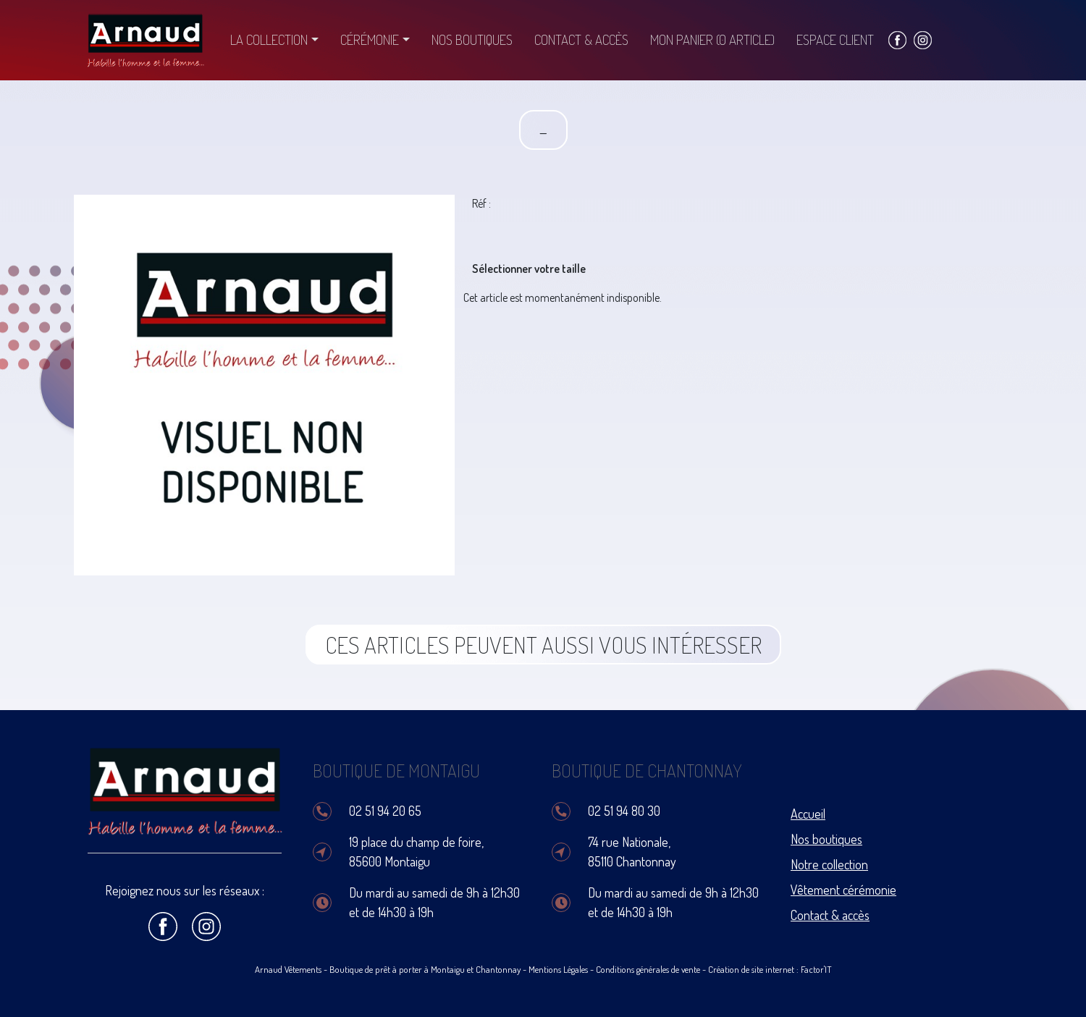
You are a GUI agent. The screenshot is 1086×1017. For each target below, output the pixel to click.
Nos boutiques (472, 39)
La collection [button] (269, 39)
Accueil (808, 814)
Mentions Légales (558, 969)
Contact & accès (581, 39)
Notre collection (829, 864)
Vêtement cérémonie (843, 890)
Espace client (835, 39)
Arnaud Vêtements (288, 969)
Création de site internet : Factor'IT (770, 969)
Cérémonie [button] (369, 39)
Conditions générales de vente (648, 969)
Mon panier (712, 39)
